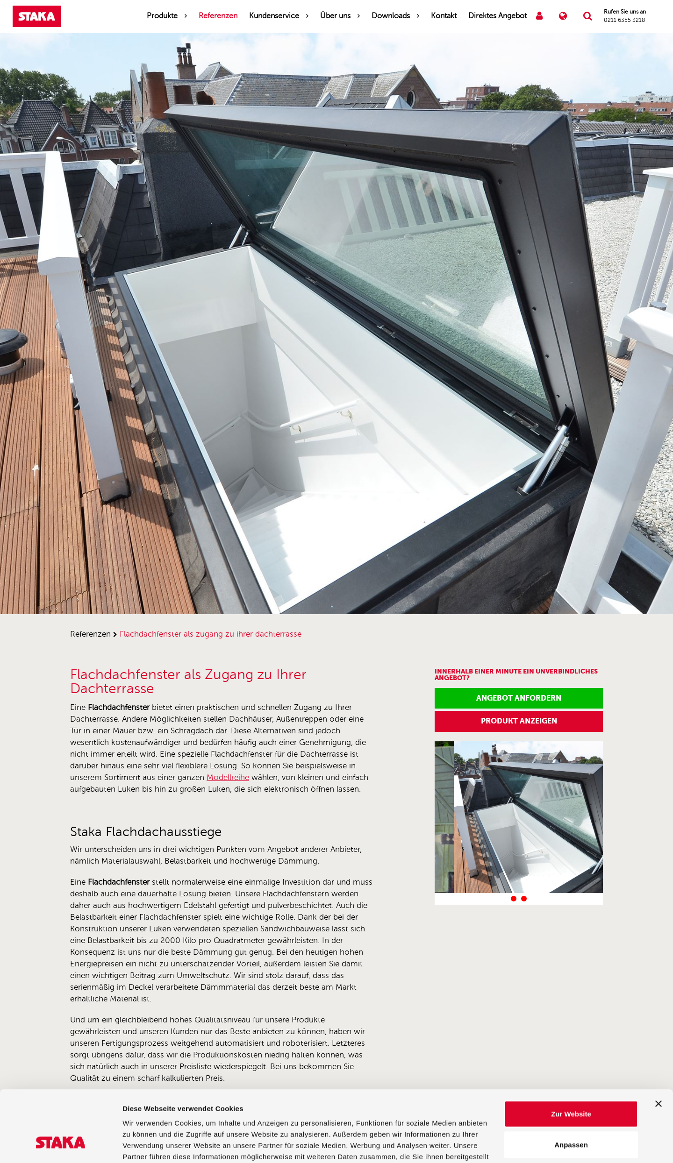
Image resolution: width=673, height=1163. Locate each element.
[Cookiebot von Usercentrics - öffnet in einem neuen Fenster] (60, 1145)
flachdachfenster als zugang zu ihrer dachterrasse (210, 634)
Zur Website (571, 1053)
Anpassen (571, 1083)
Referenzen (218, 16)
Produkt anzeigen (519, 720)
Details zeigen (497, 1145)
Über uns (335, 16)
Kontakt (444, 16)
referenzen (90, 634)
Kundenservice (274, 16)
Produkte (162, 16)
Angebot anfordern (518, 698)
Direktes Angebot (497, 16)
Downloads (391, 16)
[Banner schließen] (658, 1042)
